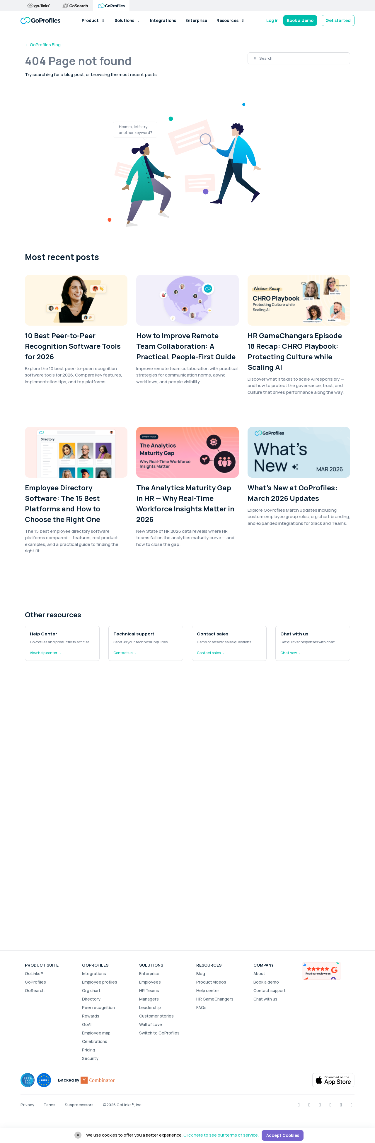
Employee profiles (99, 982)
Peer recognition (98, 1007)
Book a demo (300, 20)
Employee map (96, 1033)
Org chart (91, 990)
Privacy (27, 1104)
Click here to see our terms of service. (221, 1135)
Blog (200, 973)
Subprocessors (79, 1104)
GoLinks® (34, 973)
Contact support (269, 990)
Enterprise (196, 20)
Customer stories (156, 1016)
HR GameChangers (214, 999)
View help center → (46, 652)
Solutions (128, 20)
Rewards (90, 1016)
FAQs (201, 1007)
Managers (149, 999)
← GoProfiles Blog (43, 44)
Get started (338, 20)
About (259, 973)
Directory (91, 999)
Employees (150, 982)
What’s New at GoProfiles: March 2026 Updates (293, 493)
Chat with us (265, 999)
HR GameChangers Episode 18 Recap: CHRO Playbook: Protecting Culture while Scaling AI (295, 351)
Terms (49, 1104)
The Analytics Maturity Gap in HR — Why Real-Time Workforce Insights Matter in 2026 (185, 503)
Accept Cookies (282, 1135)
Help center (207, 990)
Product (93, 20)
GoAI (86, 1024)
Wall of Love (150, 1024)
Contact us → (125, 652)
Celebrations (94, 1041)
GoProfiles (35, 982)
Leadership (150, 1007)
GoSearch (35, 990)
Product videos (211, 982)
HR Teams (149, 990)
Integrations (163, 20)
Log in (272, 20)
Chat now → (290, 652)
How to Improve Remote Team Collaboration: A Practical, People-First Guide (186, 346)
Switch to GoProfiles (159, 1033)
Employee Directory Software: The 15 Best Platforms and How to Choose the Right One (62, 503)
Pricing (88, 1050)
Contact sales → (211, 652)
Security (90, 1058)
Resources (231, 20)
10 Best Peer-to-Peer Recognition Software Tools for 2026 (73, 346)
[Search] (304, 58)
